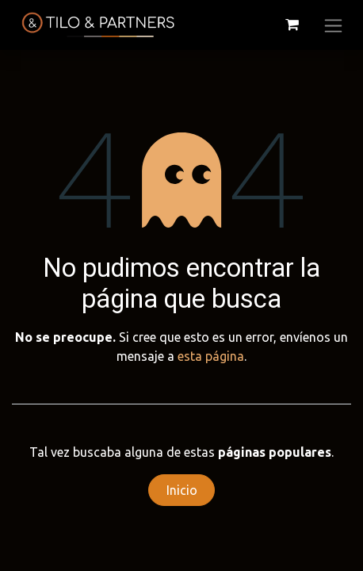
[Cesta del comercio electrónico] (291, 24)
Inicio (181, 490)
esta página (211, 356)
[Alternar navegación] (333, 25)
